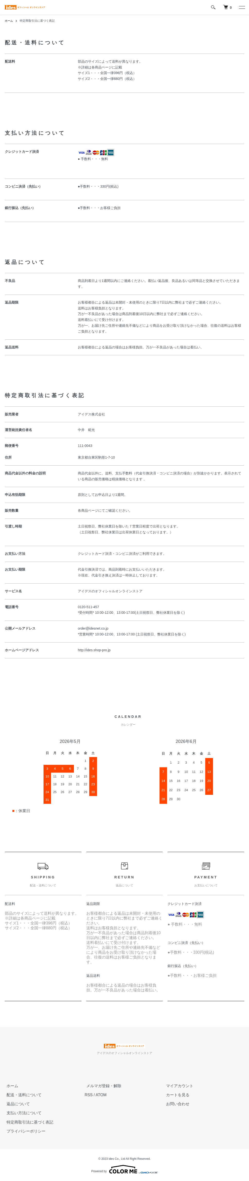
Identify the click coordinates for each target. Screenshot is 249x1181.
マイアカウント (178, 1086)
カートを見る (176, 1095)
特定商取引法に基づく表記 (28, 1122)
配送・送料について (22, 1095)
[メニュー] (241, 7)
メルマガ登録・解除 (102, 1086)
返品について (16, 1104)
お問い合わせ (176, 1104)
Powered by (124, 1169)
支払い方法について (22, 1113)
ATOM (101, 1095)
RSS (89, 1095)
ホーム (9, 20)
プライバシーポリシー (24, 1131)
